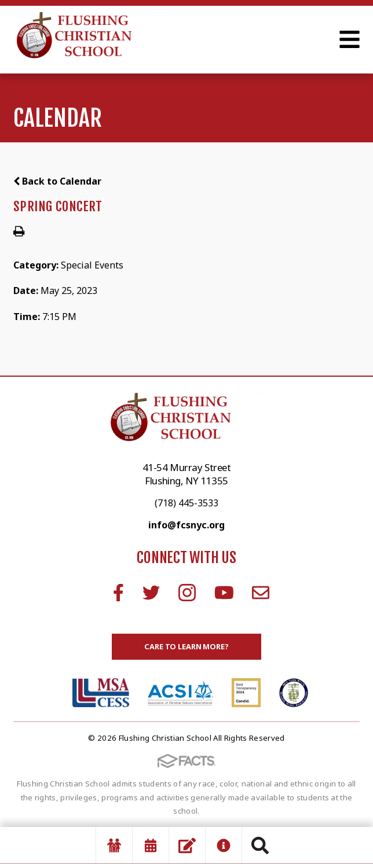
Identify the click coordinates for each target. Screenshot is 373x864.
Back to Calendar (57, 181)
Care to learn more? (186, 646)
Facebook (118, 592)
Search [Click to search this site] (260, 845)
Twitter (151, 592)
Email (260, 592)
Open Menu (349, 39)
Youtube (224, 592)
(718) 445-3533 (186, 503)
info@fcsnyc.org (186, 525)
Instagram (187, 592)
